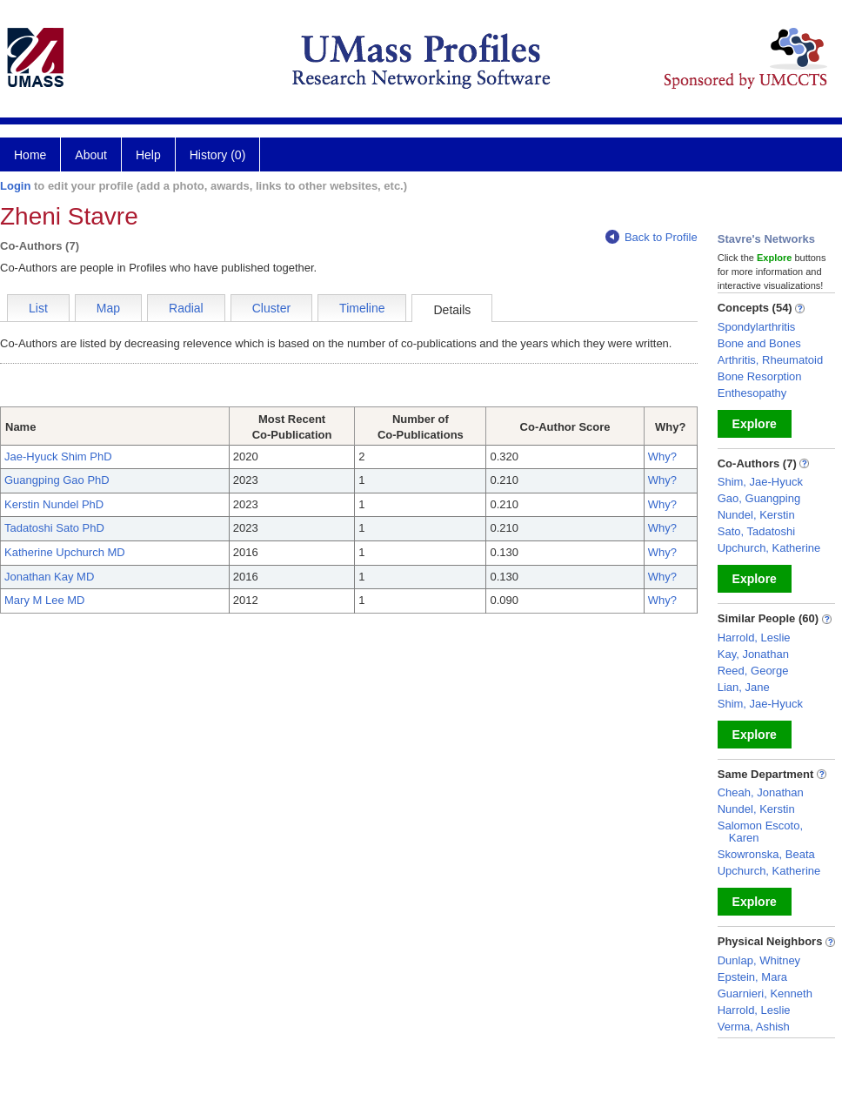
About (91, 155)
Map (108, 308)
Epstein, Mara (752, 976)
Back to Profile (651, 237)
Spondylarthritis (757, 326)
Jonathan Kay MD (49, 576)
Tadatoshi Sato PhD (54, 527)
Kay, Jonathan (753, 654)
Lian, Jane (744, 687)
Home (30, 155)
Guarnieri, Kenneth (765, 993)
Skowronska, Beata (766, 854)
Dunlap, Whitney (759, 960)
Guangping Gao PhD (57, 480)
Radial (186, 308)
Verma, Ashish (754, 1026)
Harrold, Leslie (754, 637)
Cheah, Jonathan (761, 792)
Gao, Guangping (759, 498)
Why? (662, 456)
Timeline (361, 308)
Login (15, 185)
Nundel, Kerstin (756, 514)
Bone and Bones (759, 343)
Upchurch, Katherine (769, 547)
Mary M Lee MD (44, 600)
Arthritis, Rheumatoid (770, 359)
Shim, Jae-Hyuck (760, 481)
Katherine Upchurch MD (64, 552)
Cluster (271, 308)
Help (148, 155)
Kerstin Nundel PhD (54, 504)
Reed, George (753, 670)
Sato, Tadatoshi (756, 531)
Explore (754, 424)
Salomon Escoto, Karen (760, 831)
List (38, 308)
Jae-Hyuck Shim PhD (58, 456)
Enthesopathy (752, 392)
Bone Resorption (760, 376)
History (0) (218, 155)
